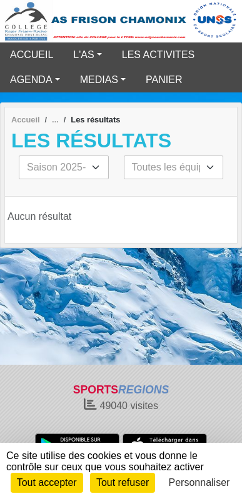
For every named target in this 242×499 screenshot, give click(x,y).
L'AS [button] (83, 54)
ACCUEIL (31, 54)
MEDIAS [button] (99, 79)
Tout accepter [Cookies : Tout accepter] (47, 482)
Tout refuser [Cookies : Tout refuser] (122, 482)
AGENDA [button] (31, 79)
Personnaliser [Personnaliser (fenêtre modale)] (199, 482)
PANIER (164, 79)
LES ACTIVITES (158, 54)
